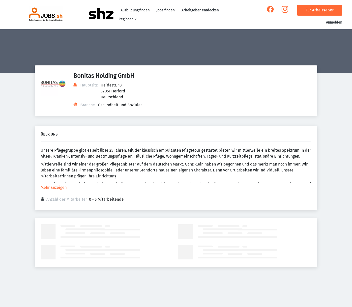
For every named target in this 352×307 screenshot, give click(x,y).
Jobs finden (165, 10)
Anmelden (334, 22)
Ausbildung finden (134, 10)
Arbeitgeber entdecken (200, 10)
